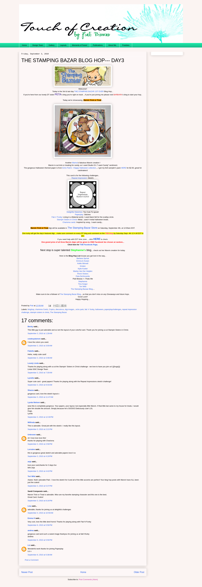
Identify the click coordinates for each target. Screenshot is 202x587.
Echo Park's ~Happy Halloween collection (79, 168)
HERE (123, 168)
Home (24, 45)
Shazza (31, 390)
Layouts (63, 45)
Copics (52, 309)
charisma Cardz (41, 309)
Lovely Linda (33, 363)
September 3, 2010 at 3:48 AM (40, 358)
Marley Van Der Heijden (82, 271)
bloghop (31, 309)
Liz (29, 545)
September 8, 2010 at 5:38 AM (40, 555)
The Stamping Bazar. (58, 312)
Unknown (32, 435)
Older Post (139, 572)
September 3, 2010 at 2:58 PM (40, 444)
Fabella (31, 351)
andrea (31, 530)
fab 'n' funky (89, 309)
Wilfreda (31, 422)
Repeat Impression (79, 178)
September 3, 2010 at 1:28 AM (40, 333)
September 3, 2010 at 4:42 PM (40, 471)
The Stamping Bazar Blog (70, 294)
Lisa (29, 506)
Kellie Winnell (82, 263)
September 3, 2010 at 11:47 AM (40, 397)
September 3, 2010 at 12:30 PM (40, 417)
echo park (80, 309)
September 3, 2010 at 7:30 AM (40, 373)
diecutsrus (60, 309)
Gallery (51, 45)
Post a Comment (31, 560)
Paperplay (79, 214)
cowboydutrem (34, 339)
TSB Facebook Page (88, 245)
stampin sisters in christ (39, 312)
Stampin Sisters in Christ (67, 220)
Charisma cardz (69, 222)
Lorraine (31, 449)
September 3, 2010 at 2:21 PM (40, 429)
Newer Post (27, 572)
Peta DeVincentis (83, 276)
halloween (99, 309)
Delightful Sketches (74, 212)
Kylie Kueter (83, 269)
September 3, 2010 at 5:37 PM (40, 486)
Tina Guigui (82, 284)
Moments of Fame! (79, 45)
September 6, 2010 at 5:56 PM (40, 525)
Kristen (83, 266)
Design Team (37, 45)
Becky (30, 326)
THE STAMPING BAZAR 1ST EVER (89, 91)
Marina (75, 163)
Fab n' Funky (57, 217)
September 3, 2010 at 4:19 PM (40, 456)
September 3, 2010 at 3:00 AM (40, 346)
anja (29, 462)
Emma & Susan (82, 261)
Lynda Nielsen (34, 402)
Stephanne (82, 281)
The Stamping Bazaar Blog (82, 289)
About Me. (112, 45)
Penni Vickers (82, 274)
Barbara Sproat (83, 258)
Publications (98, 45)
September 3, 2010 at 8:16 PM (40, 501)
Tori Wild (82, 286)
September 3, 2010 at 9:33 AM (40, 385)
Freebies (125, 45)
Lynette (31, 378)
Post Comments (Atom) (88, 579)
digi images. (70, 309)
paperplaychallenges (112, 309)
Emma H (31, 518)
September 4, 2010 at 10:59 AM (40, 513)
